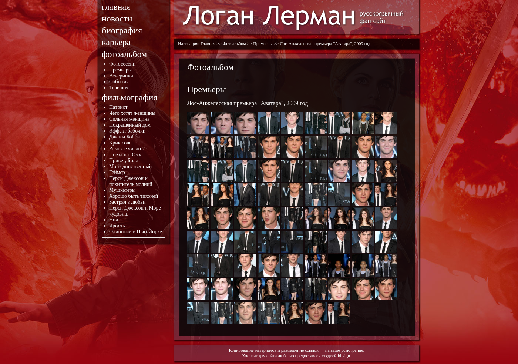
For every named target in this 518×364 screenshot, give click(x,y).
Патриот (118, 107)
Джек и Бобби (124, 137)
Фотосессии (122, 64)
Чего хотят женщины (132, 113)
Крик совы (120, 143)
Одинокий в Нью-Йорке (135, 231)
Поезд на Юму (125, 154)
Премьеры (120, 70)
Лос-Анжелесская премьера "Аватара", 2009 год (325, 43)
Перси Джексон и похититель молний (130, 181)
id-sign (344, 355)
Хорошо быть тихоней (133, 196)
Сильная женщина (129, 119)
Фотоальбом (234, 43)
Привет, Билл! (124, 160)
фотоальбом (124, 54)
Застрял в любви (127, 202)
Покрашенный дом (130, 125)
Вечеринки (121, 76)
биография (122, 30)
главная (116, 6)
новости (117, 18)
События (119, 81)
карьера (116, 42)
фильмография (129, 97)
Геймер (117, 172)
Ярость (117, 225)
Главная (208, 43)
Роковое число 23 (128, 148)
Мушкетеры (122, 190)
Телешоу (118, 87)
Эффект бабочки (127, 131)
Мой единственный (130, 166)
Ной (113, 220)
